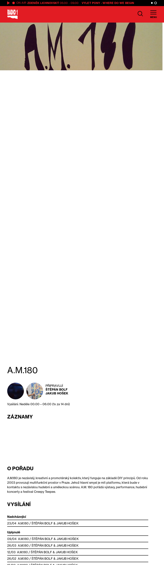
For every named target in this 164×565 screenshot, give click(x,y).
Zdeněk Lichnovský (43, 3)
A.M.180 (23, 523)
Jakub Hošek (57, 393)
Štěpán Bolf (56, 389)
